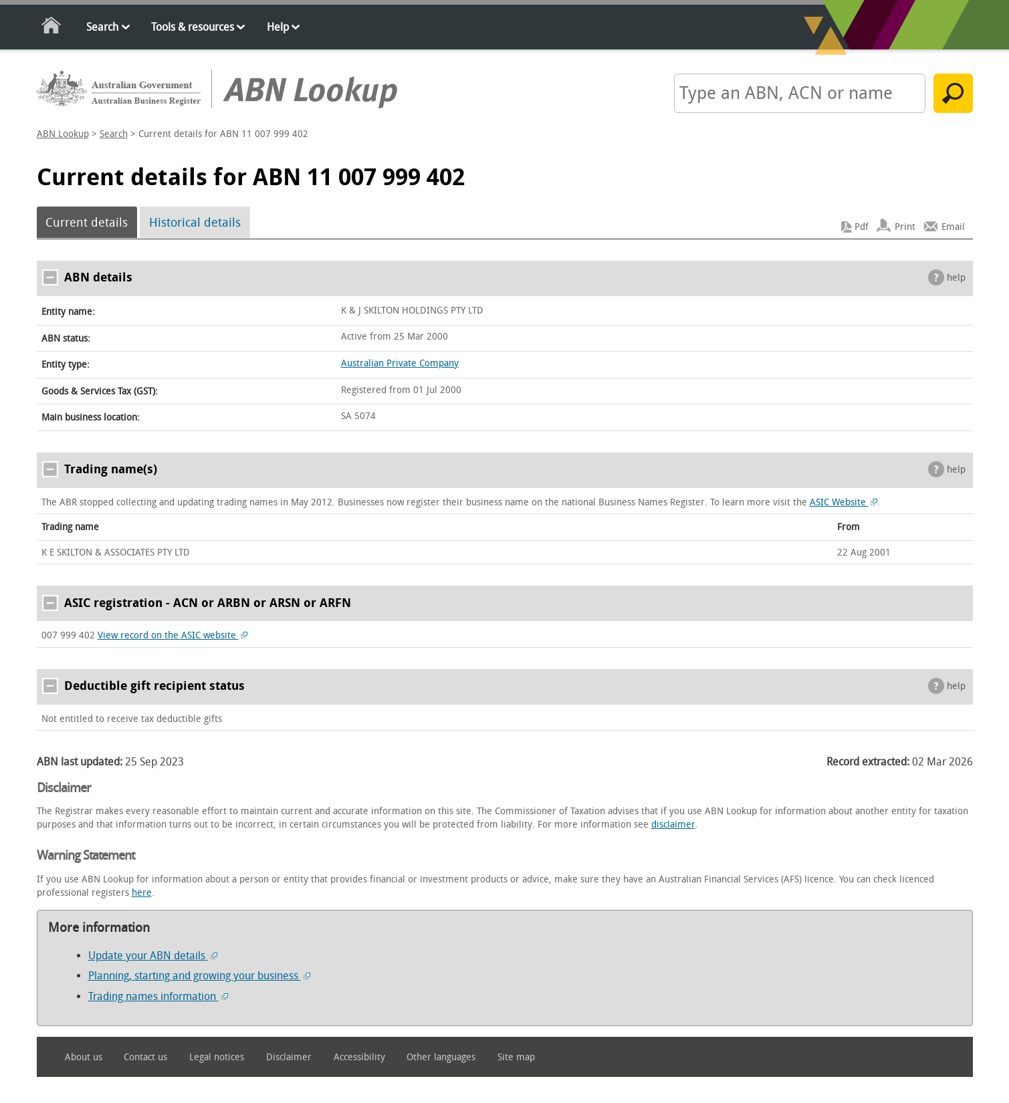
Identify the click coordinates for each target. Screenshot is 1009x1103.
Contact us (145, 1057)
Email (953, 227)
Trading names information (158, 996)
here (142, 892)
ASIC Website (844, 502)
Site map (516, 1057)
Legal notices (216, 1057)
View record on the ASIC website (173, 635)
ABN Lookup (63, 134)
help (956, 277)
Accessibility (359, 1057)
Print (905, 227)
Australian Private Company (400, 363)
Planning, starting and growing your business (199, 975)
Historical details (195, 222)
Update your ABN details (152, 955)
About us (83, 1057)
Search (102, 27)
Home (52, 28)
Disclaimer (289, 1057)
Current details (86, 222)
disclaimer (673, 824)
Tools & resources (192, 27)
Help (278, 27)
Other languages (441, 1057)
